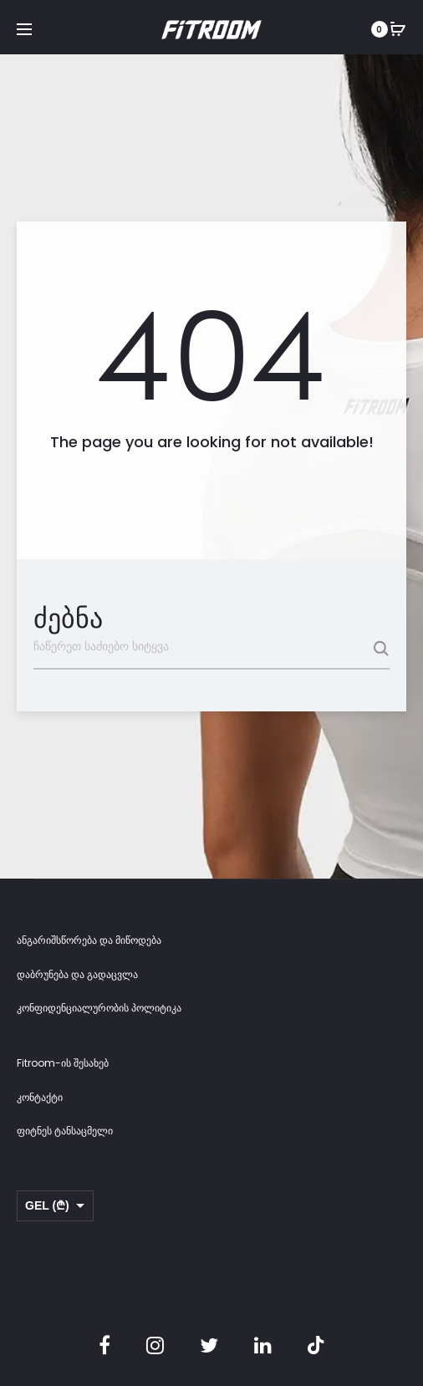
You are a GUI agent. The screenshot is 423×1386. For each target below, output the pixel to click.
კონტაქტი (40, 1097)
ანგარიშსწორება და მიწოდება (89, 940)
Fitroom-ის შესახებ (63, 1063)
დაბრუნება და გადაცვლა (77, 974)
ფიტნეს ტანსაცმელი (65, 1131)
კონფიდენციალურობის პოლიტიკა (99, 1008)
